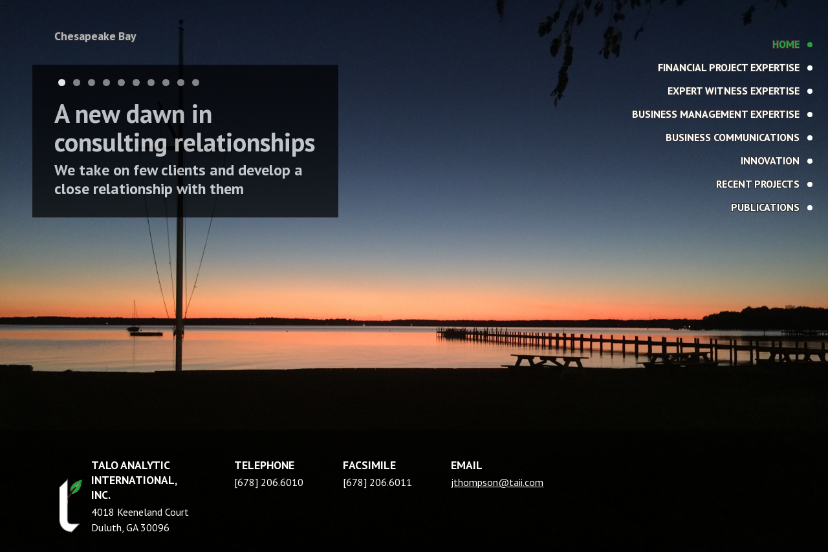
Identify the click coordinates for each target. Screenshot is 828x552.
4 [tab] (106, 82)
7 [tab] (151, 82)
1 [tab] (61, 82)
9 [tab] (180, 82)
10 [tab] (195, 82)
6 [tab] (136, 82)
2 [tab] (76, 82)
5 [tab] (121, 82)
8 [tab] (165, 82)
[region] (414, 276)
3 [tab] (91, 82)
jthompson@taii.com (497, 482)
